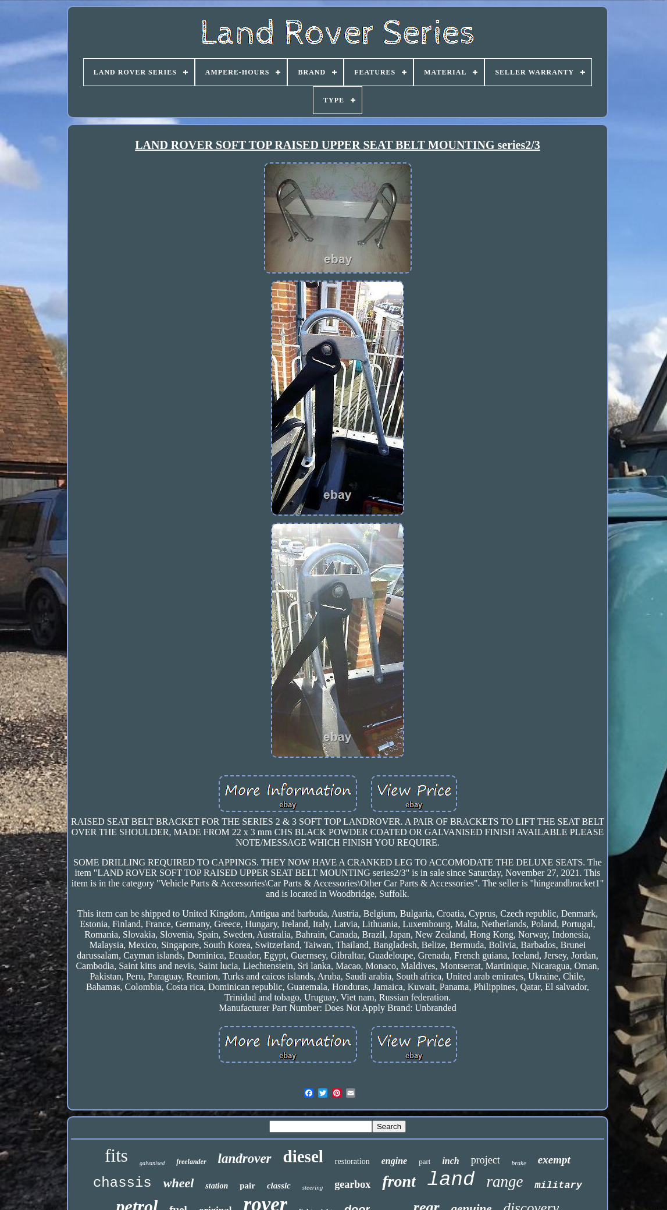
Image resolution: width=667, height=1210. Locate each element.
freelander (191, 1162)
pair (247, 1185)
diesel (303, 1156)
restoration (352, 1161)
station (216, 1185)
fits (116, 1155)
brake (519, 1162)
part (424, 1161)
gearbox (352, 1184)
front (399, 1181)
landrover (245, 1158)
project (485, 1160)
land (451, 1180)
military (558, 1185)
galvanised (152, 1163)
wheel (178, 1183)
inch (450, 1161)
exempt (554, 1160)
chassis (122, 1183)
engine (394, 1161)
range (504, 1181)
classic (279, 1185)
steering (312, 1187)
